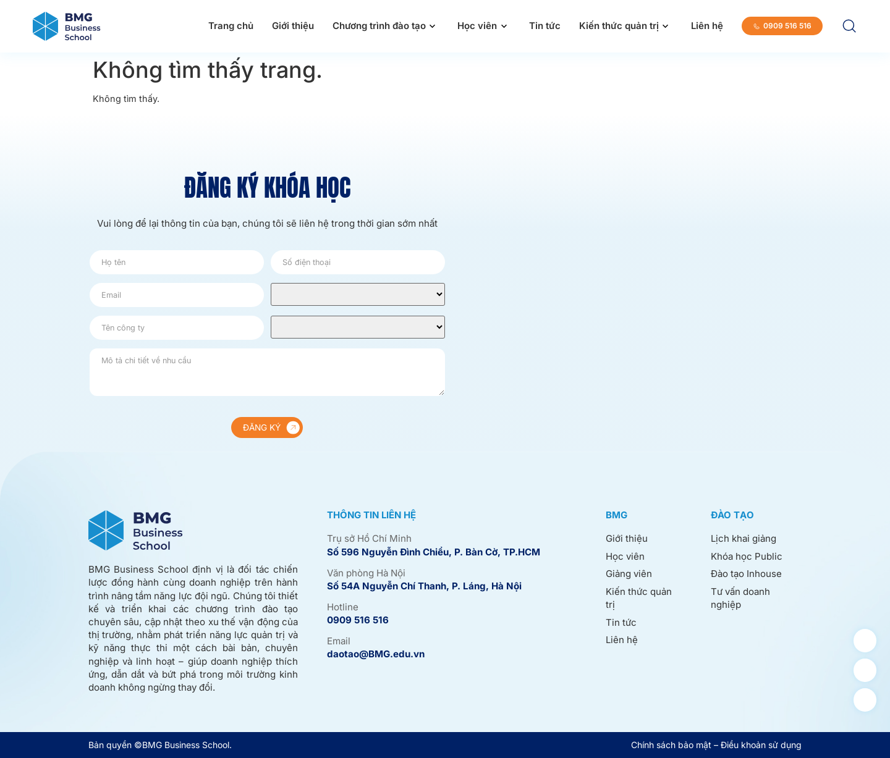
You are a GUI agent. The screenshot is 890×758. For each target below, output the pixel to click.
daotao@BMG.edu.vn (376, 654)
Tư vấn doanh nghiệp (740, 598)
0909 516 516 (358, 620)
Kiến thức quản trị (619, 26)
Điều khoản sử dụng (761, 744)
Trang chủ (230, 26)
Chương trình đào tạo (379, 26)
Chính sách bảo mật (671, 744)
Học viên (477, 26)
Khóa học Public (746, 556)
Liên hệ (707, 26)
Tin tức (545, 26)
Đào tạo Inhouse (746, 574)
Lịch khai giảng (744, 538)
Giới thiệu (293, 26)
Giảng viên (629, 574)
